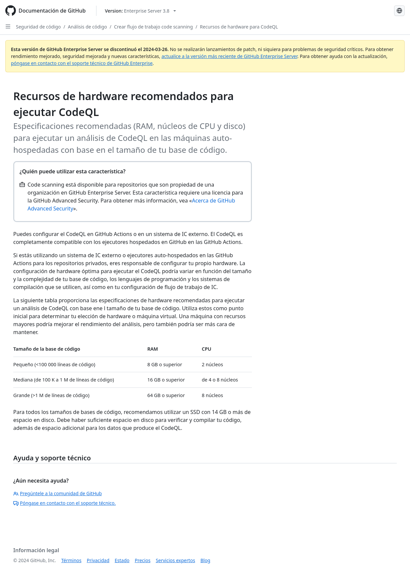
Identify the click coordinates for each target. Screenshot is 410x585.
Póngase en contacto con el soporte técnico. (64, 503)
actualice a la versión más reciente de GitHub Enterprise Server (229, 56)
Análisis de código (87, 27)
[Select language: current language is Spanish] (399, 10)
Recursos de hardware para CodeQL (239, 27)
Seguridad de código (38, 27)
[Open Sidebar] (8, 26)
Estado (122, 560)
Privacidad (98, 560)
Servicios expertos (175, 560)
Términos (71, 560)
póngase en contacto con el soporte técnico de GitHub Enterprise (81, 63)
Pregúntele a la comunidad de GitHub (57, 493)
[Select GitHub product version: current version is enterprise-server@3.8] (140, 11)
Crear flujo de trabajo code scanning (153, 27)
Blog (205, 560)
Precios (142, 560)
